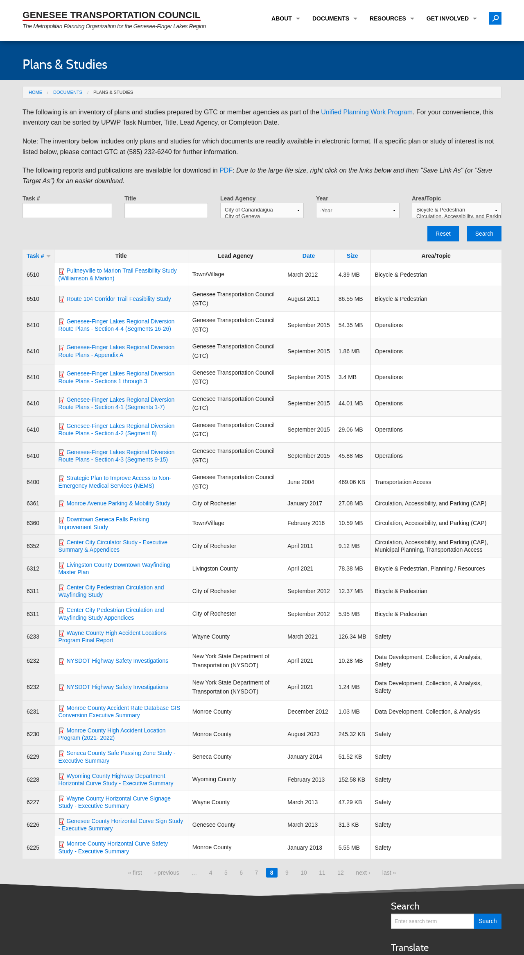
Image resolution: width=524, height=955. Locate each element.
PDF (226, 170)
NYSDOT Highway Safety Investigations (117, 660)
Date (309, 255)
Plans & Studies (113, 92)
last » (389, 872)
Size (352, 255)
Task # (31, 198)
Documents (330, 18)
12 (340, 872)
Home (35, 92)
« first (135, 872)
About (281, 18)
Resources (388, 18)
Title (130, 198)
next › (363, 872)
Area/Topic (426, 198)
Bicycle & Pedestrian (457, 210)
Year (322, 198)
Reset (443, 233)
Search (484, 233)
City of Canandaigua (262, 210)
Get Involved (448, 18)
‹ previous (166, 872)
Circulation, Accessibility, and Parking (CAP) (457, 216)
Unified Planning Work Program (367, 112)
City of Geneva (262, 216)
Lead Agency (238, 198)
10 (303, 872)
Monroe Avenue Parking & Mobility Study (118, 503)
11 (322, 872)
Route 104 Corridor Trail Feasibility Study (118, 299)
